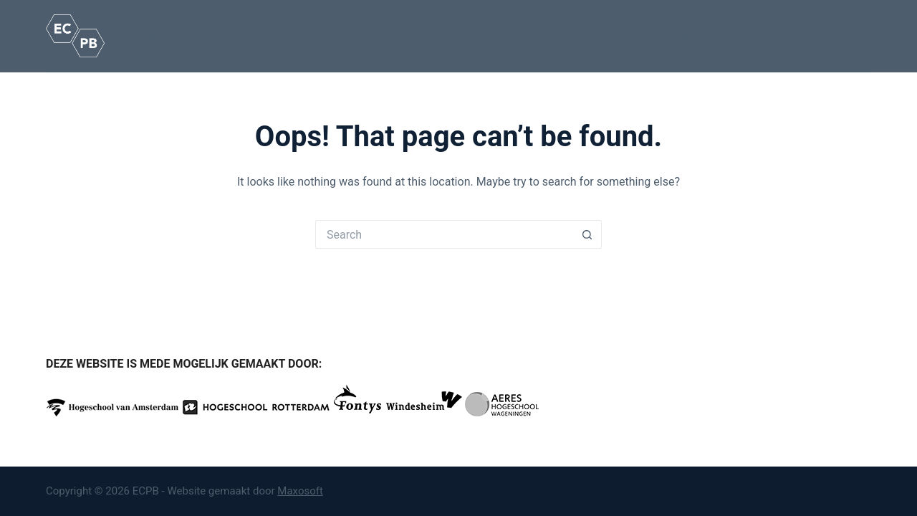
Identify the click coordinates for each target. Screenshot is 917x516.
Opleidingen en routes (322, 35)
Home (150, 35)
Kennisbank (430, 35)
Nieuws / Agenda (672, 35)
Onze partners (584, 35)
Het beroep (214, 35)
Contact (756, 35)
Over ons (509, 35)
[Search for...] (444, 234)
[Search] (865, 36)
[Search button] (587, 234)
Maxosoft (300, 490)
